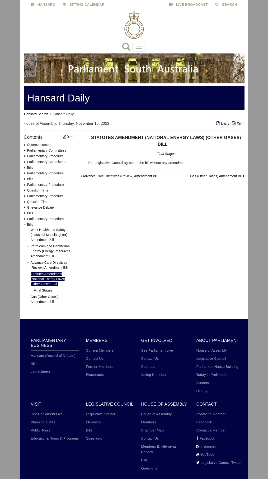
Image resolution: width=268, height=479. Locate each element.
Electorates (95, 375)
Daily (223, 123)
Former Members (99, 366)
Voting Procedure (155, 375)
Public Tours (40, 430)
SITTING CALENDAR (84, 4)
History (201, 391)
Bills (34, 364)
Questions (94, 438)
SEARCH (226, 4)
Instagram (206, 446)
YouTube (205, 454)
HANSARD (43, 4)
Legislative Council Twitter (219, 462)
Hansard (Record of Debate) (53, 356)
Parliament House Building (217, 366)
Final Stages (43, 290)
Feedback (204, 422)
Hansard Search (36, 114)
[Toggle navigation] (139, 47)
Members (93, 422)
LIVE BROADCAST (188, 4)
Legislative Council (211, 358)
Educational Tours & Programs (55, 438)
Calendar (148, 366)
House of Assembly (211, 350)
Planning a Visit (43, 422)
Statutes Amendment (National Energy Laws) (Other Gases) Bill (48, 279)
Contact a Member (211, 414)
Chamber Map (152, 430)
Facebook (205, 438)
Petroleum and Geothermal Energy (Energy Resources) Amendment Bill (51, 251)
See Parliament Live (157, 350)
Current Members (100, 350)
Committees (40, 372)
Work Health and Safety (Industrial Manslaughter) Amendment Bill (49, 235)
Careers (202, 383)
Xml (237, 123)
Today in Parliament (212, 375)
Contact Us (94, 358)
